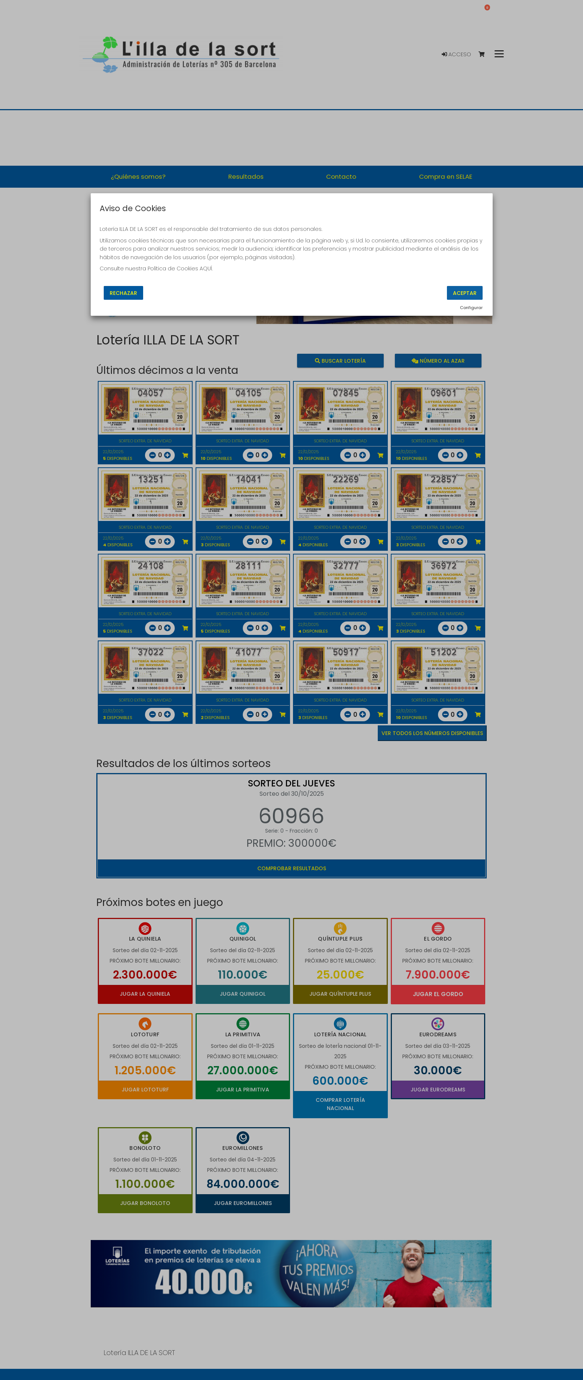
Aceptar (465, 293)
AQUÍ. (206, 268)
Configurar (471, 308)
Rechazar (123, 293)
